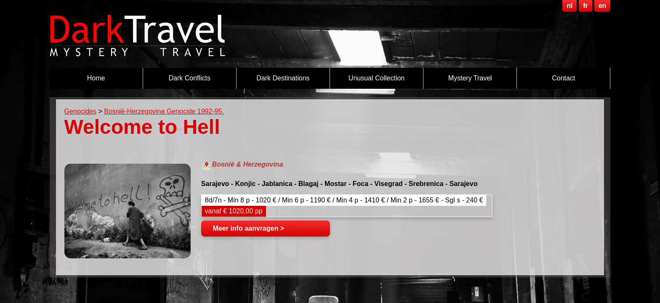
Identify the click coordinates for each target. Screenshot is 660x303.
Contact (563, 78)
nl (569, 5)
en (603, 5)
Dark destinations (282, 78)
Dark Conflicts (189, 78)
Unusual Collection (377, 78)
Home (96, 78)
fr (585, 5)
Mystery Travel (470, 78)
